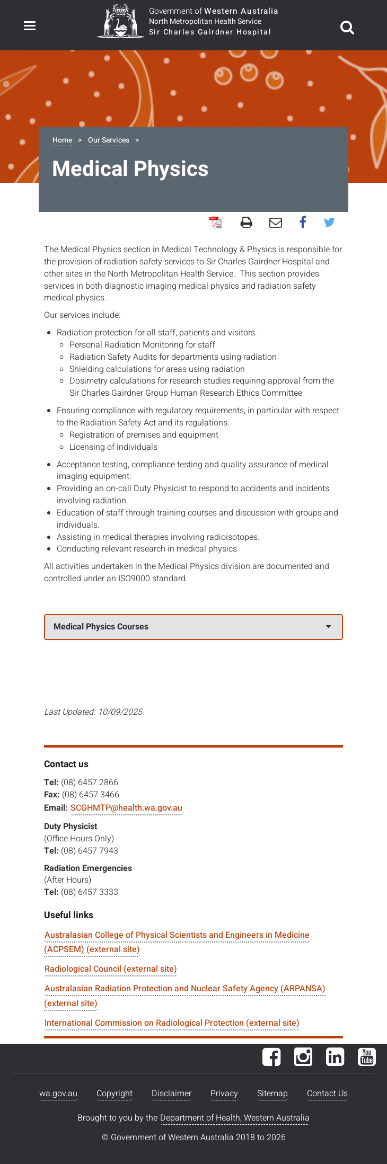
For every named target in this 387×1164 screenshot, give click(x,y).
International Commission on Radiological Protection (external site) (172, 1023)
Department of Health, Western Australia (235, 1118)
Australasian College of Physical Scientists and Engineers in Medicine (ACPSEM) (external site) (177, 942)
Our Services (108, 140)
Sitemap (272, 1093)
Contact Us (327, 1093)
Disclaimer (171, 1093)
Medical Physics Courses (192, 626)
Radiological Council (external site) (111, 969)
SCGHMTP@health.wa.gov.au (126, 808)
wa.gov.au (58, 1093)
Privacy (224, 1093)
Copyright (114, 1093)
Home (62, 140)
